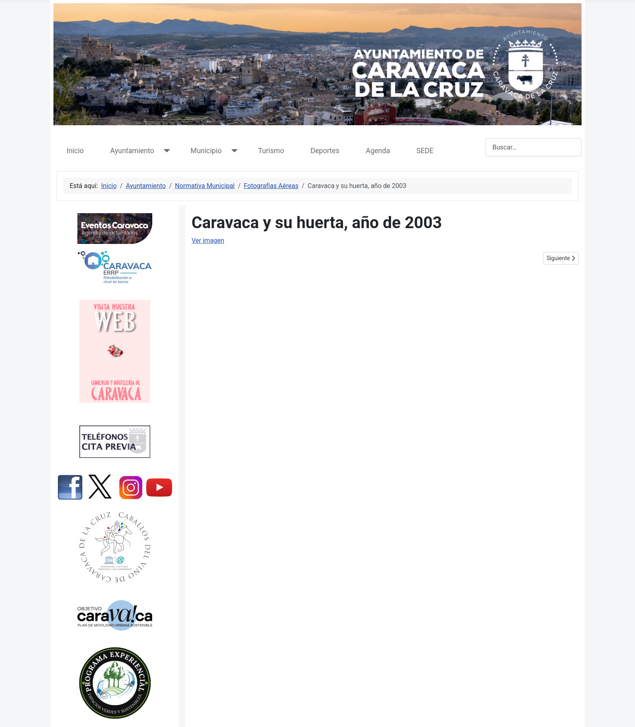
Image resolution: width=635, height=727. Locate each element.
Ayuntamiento (132, 151)
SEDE (424, 151)
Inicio (75, 151)
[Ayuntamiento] (165, 151)
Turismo (271, 151)
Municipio (206, 151)
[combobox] (534, 147)
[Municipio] (233, 151)
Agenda (378, 151)
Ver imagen (208, 240)
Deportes (325, 151)
